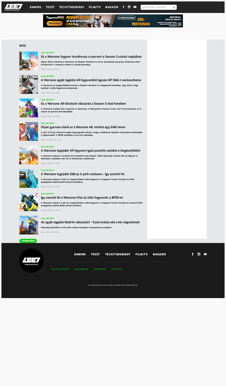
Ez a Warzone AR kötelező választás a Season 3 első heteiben (83, 104)
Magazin (111, 7)
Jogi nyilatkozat (60, 269)
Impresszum (100, 269)
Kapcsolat (117, 269)
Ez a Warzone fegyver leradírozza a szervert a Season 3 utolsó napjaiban (91, 57)
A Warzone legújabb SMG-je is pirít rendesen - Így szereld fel (82, 174)
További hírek (28, 241)
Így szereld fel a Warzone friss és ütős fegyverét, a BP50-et (82, 198)
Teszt (50, 7)
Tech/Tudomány (71, 7)
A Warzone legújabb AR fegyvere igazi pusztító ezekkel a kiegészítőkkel (90, 151)
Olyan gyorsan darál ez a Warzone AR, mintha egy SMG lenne (83, 127)
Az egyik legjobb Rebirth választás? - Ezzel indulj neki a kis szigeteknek (90, 222)
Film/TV (95, 7)
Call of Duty (47, 53)
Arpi (43, 69)
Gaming (35, 7)
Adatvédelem (81, 269)
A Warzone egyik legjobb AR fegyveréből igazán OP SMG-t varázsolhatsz (91, 80)
